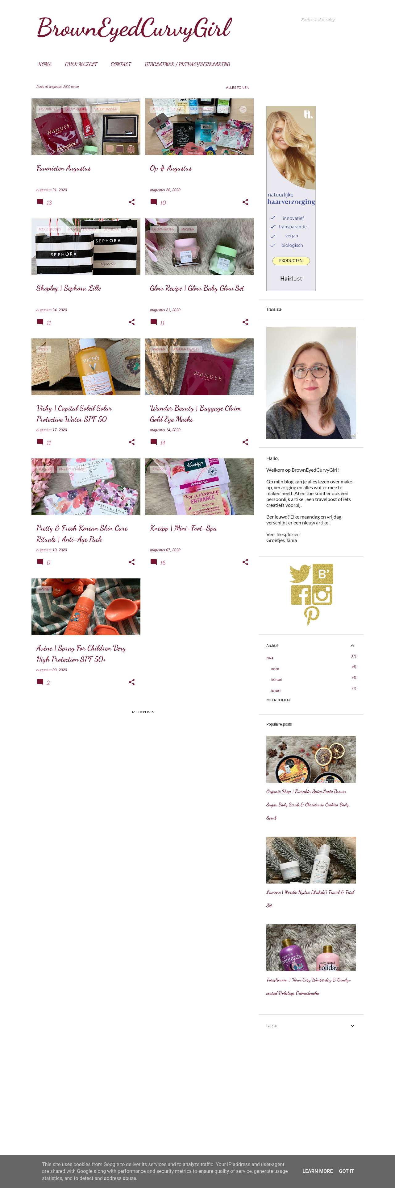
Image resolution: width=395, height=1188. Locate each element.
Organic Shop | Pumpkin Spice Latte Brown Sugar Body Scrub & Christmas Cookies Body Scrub (307, 804)
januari (276, 690)
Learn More (317, 1171)
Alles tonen (237, 87)
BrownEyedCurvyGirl (132, 27)
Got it (346, 1171)
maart (275, 669)
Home (43, 64)
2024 (269, 658)
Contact (119, 64)
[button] (131, 202)
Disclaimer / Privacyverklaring (185, 64)
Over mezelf (79, 64)
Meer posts (143, 712)
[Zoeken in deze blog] (331, 19)
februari (276, 679)
